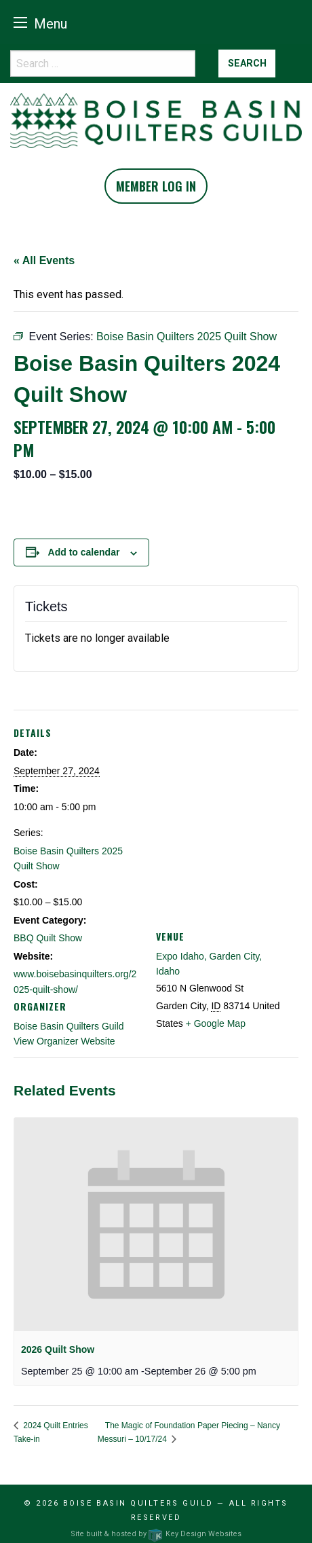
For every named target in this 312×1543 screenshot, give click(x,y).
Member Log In (156, 186)
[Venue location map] (227, 808)
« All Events (44, 260)
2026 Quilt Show (57, 1349)
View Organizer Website (64, 1041)
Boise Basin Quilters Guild (69, 1026)
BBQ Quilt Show (48, 937)
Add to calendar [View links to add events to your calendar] (84, 552)
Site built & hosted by (156, 1533)
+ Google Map (216, 1023)
